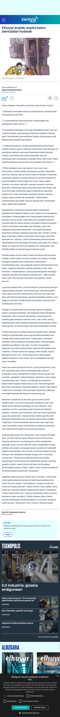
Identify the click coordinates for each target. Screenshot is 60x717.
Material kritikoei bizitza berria (17, 623)
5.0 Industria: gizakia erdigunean (20, 587)
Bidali (8, 535)
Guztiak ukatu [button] (40, 707)
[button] (3, 20)
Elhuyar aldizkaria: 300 (9, 87)
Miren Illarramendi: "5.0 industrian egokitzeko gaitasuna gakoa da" (19, 599)
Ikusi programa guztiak (48, 637)
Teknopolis (11, 546)
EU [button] (12, 98)
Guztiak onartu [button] (20, 707)
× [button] (57, 676)
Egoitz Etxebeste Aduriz (12, 90)
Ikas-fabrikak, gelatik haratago (17, 610)
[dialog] (30, 695)
